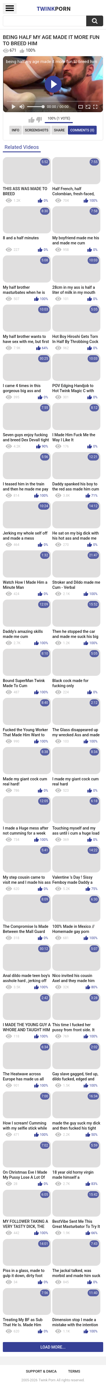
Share (59, 130)
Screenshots (36, 130)
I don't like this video (39, 120)
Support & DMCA (41, 1371)
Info (16, 130)
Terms (74, 1371)
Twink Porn (47, 1380)
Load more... (53, 1347)
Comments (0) (82, 130)
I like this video (31, 120)
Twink (54, 8)
